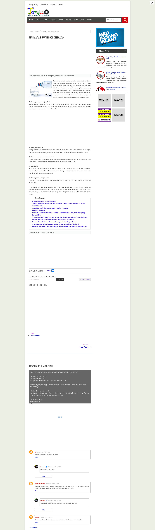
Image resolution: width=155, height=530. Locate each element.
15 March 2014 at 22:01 (52, 472)
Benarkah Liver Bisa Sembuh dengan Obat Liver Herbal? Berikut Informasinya (59, 226)
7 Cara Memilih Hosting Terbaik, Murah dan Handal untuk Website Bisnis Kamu (59, 217)
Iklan (76, 20)
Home (30, 20)
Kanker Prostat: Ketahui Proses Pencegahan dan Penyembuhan (54, 222)
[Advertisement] (60, 57)
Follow (89, 20)
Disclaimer (44, 5)
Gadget (45, 20)
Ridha (37, 506)
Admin (82, 20)
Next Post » (84, 336)
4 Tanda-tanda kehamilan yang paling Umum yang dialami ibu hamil (55, 224)
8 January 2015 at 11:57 (46, 506)
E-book (60, 5)
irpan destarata (40, 472)
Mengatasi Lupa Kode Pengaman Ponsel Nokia (115, 57)
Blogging (68, 20)
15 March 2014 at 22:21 (54, 489)
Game (38, 20)
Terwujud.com (76, 523)
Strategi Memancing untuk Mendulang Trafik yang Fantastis (115, 73)
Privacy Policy (33, 5)
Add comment (33, 516)
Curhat (53, 5)
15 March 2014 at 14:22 (43, 440)
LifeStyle (52, 20)
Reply (37, 446)
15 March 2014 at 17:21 (54, 455)
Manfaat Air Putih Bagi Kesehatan (46, 37)
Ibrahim (42, 455)
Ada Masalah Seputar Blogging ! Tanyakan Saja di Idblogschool (115, 88)
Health (61, 20)
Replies (38, 451)
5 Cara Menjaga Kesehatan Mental (44, 201)
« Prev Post (35, 336)
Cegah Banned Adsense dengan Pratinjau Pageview (50, 208)
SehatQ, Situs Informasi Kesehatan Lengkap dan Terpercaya (53, 219)
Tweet (49, 271)
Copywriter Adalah (38, 210)
